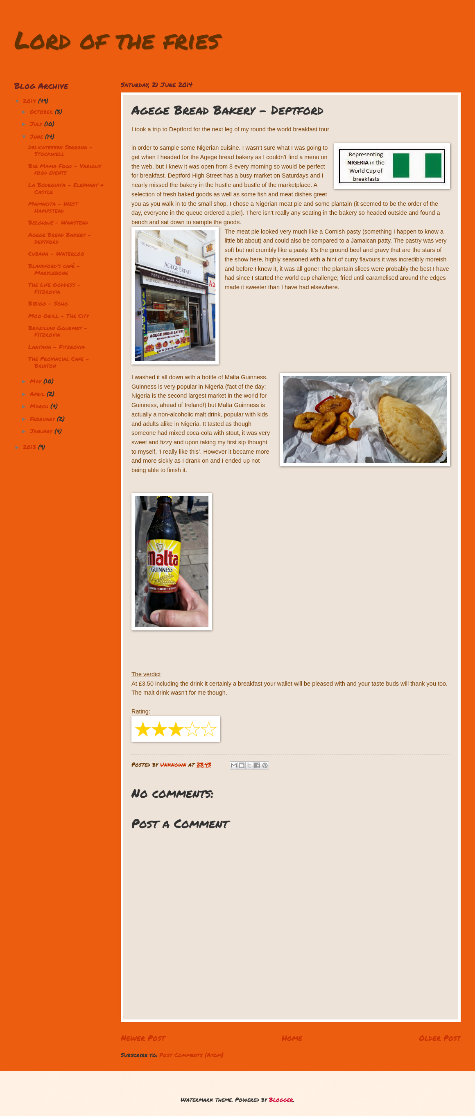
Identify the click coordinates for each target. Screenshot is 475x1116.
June (37, 136)
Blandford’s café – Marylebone (54, 269)
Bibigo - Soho (48, 303)
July (37, 124)
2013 (30, 447)
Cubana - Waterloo (56, 253)
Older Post (440, 1037)
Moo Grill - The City (58, 316)
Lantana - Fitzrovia (56, 347)
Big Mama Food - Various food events (64, 169)
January (42, 431)
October (42, 111)
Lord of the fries (116, 39)
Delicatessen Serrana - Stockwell (60, 150)
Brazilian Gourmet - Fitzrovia (58, 331)
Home (292, 1037)
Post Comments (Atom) (191, 1055)
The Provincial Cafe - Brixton (58, 362)
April (38, 394)
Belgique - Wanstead (58, 222)
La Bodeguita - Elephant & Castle (66, 188)
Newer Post (143, 1037)
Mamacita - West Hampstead (53, 207)
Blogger (281, 1099)
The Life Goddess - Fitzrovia (54, 288)
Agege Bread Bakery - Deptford (59, 238)
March (40, 406)
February (43, 419)
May (36, 381)
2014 (30, 101)
